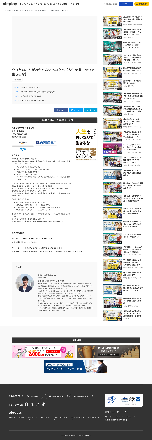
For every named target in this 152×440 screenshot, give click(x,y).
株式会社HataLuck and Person (132, 24)
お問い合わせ (32, 396)
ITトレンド (109, 417)
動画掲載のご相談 (110, 4)
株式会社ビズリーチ (129, 319)
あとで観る (62, 4)
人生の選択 (17, 80)
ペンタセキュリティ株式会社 (132, 101)
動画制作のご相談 (56, 396)
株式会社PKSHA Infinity (130, 306)
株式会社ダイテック (129, 86)
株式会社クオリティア (130, 37)
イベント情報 (73, 4)
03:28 (17, 96)
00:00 (17, 87)
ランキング (52, 4)
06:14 (17, 100)
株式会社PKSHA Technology (132, 127)
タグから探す (41, 4)
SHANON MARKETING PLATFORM (116, 420)
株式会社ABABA (128, 114)
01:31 (17, 92)
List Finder (120, 417)
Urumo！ (131, 417)
